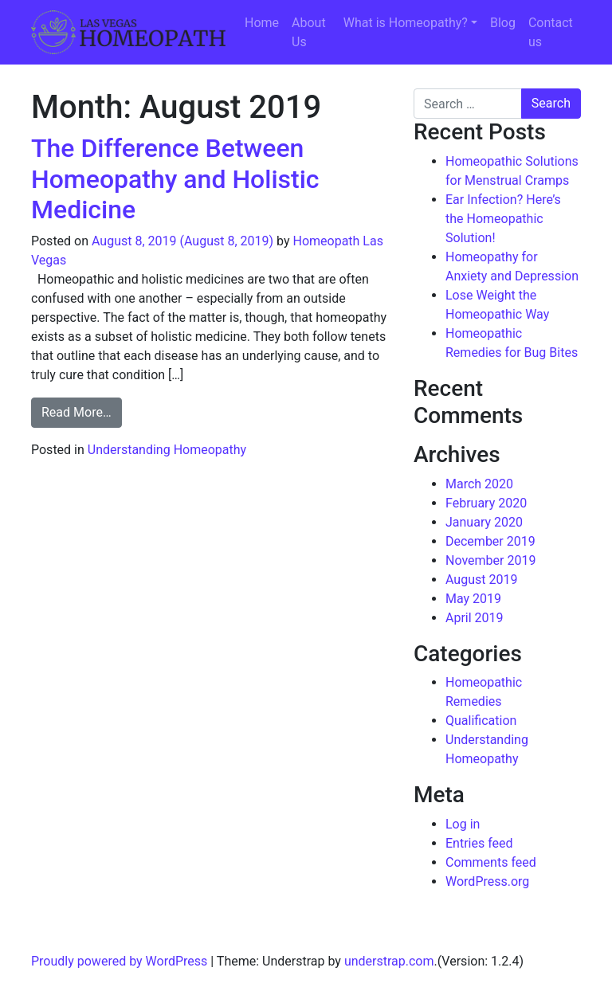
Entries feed (479, 843)
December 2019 (490, 541)
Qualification (480, 720)
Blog (503, 22)
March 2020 (479, 484)
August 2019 (481, 579)
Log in (462, 824)
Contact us (550, 32)
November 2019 (490, 560)
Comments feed (490, 862)
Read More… (81, 411)
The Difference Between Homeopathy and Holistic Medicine (175, 179)
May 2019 (473, 598)
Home (262, 22)
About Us (309, 32)
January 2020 (484, 522)
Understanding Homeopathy (167, 449)
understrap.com (389, 961)
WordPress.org (487, 881)
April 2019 (474, 617)
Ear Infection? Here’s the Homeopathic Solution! (503, 218)
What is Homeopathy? (405, 22)
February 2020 (486, 503)
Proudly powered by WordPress (119, 961)
